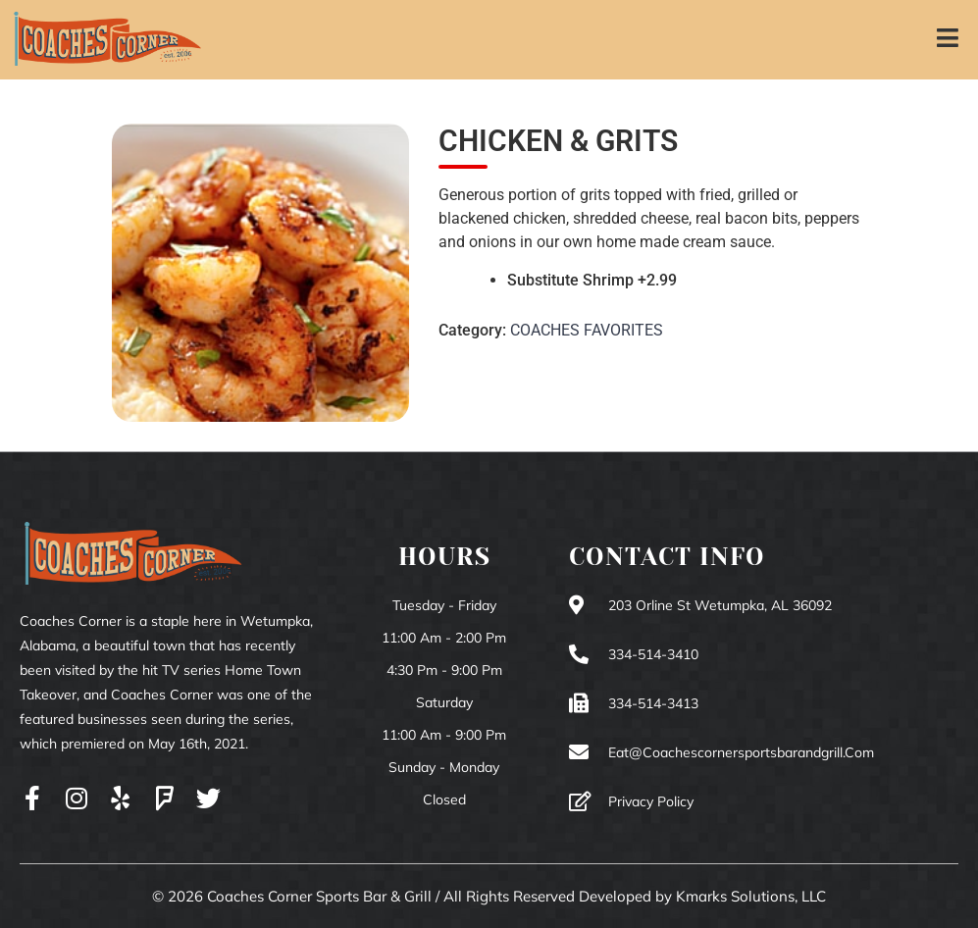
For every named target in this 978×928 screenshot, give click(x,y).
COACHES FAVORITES (586, 330)
